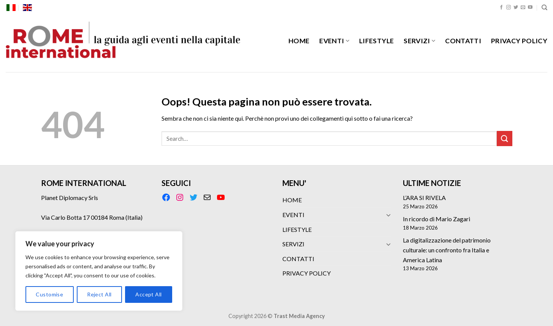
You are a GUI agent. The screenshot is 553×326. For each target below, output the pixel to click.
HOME (298, 41)
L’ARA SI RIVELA (424, 197)
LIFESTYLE (376, 41)
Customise (49, 294)
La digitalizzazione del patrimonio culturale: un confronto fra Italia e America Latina (447, 249)
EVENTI (334, 41)
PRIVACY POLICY (519, 41)
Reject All (99, 294)
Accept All (148, 294)
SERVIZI (419, 41)
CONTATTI (463, 41)
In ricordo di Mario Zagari (436, 218)
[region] (98, 271)
